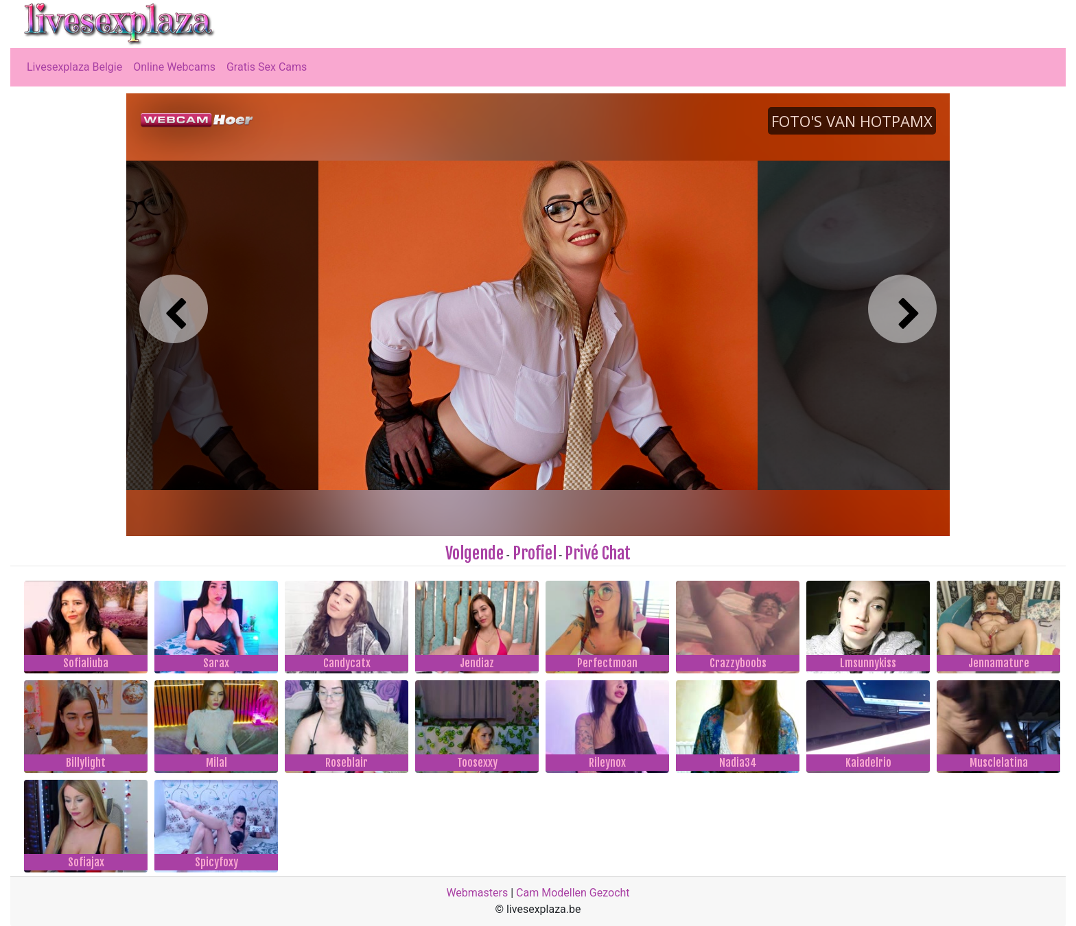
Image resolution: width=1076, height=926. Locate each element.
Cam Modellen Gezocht (573, 892)
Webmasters (477, 892)
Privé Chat (598, 553)
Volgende (474, 553)
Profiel (535, 553)
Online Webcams (174, 66)
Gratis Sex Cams (266, 66)
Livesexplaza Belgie (74, 66)
